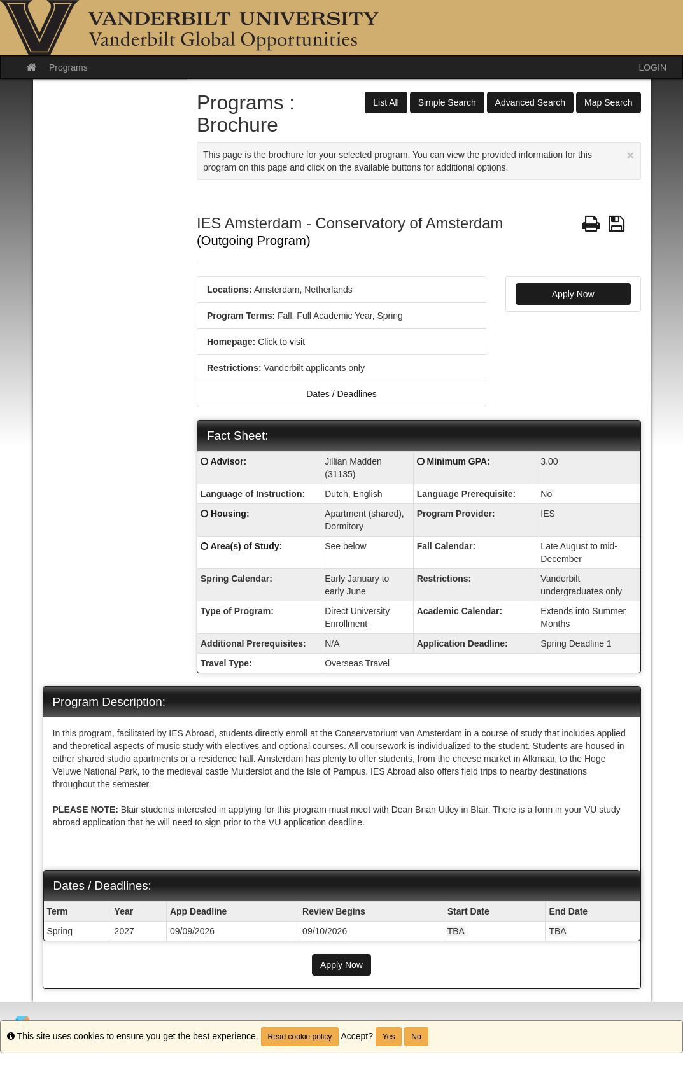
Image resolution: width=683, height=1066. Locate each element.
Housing (228, 513)
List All (385, 102)
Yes (389, 1036)
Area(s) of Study (244, 546)
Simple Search (447, 102)
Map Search (608, 102)
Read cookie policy (300, 1036)
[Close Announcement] (630, 155)
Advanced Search (530, 102)
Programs (68, 67)
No (416, 1036)
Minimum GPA (457, 461)
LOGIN (652, 67)
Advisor (226, 461)
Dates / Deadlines (341, 394)
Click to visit (281, 342)
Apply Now (573, 294)
